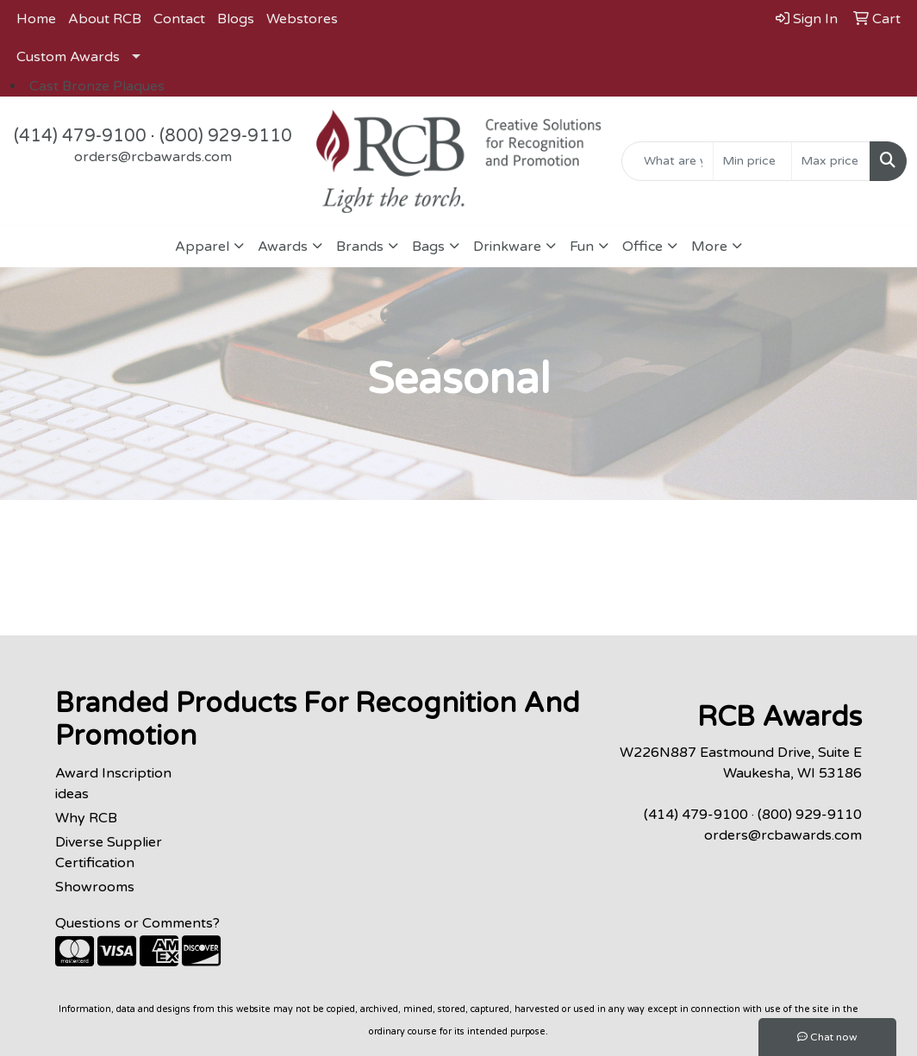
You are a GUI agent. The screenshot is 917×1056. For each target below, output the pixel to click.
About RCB (104, 19)
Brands (360, 246)
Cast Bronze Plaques (97, 86)
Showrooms (94, 887)
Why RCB (86, 818)
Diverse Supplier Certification (108, 853)
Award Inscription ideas (113, 784)
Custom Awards (68, 57)
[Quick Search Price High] (830, 161)
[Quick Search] (667, 161)
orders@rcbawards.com (153, 157)
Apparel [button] (202, 246)
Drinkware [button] (507, 246)
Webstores (302, 19)
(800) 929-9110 (225, 136)
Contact (179, 19)
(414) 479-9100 (80, 136)
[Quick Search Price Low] (752, 161)
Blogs (235, 19)
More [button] (709, 246)
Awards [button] (283, 246)
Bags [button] (428, 246)
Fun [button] (582, 246)
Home (36, 19)
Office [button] (642, 246)
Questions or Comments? (137, 923)
